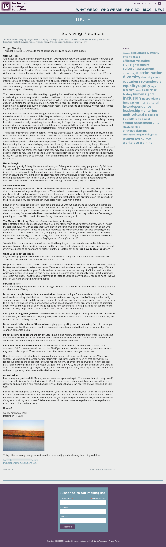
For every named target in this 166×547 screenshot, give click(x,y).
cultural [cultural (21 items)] (145, 65)
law (71, 39)
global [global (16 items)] (145, 89)
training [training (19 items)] (147, 134)
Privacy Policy (114, 541)
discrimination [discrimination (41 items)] (149, 72)
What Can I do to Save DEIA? (102, 469)
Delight (30, 39)
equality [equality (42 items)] (130, 85)
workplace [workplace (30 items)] (142, 138)
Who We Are (111, 9)
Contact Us (149, 3)
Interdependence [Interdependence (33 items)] (137, 106)
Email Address (66, 498)
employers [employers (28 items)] (153, 81)
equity (45, 39)
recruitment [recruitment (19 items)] (142, 119)
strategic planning (57, 42)
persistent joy (103, 39)
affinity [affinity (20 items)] (154, 53)
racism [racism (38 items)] (128, 118)
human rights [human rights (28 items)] (143, 94)
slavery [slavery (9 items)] (156, 123)
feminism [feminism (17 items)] (128, 89)
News (159, 9)
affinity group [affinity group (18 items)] (131, 56)
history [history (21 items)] (128, 94)
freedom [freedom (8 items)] (138, 90)
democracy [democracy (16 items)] (129, 73)
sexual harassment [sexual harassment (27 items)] (137, 123)
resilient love (18, 42)
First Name (64, 507)
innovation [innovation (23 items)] (131, 102)
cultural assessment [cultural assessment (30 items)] (139, 68)
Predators (7, 42)
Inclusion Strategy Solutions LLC (20, 462)
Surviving (77, 42)
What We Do (87, 9)
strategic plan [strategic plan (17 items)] (131, 127)
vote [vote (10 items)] (155, 135)
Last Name (64, 516)
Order (81, 39)
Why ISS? (132, 9)
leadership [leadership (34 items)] (131, 110)
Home (137, 3)
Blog (147, 9)
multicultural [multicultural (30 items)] (133, 114)
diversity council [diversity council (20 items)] (151, 77)
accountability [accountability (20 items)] (140, 53)
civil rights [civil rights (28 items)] (131, 65)
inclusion (65, 39)
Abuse (8, 39)
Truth (84, 42)
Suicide (69, 42)
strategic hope (42, 42)
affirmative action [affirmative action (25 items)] (136, 61)
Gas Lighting (54, 39)
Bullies (15, 39)
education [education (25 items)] (130, 81)
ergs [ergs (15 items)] (153, 86)
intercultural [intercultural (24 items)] (149, 102)
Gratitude (8, 469)
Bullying (22, 39)
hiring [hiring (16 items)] (153, 89)
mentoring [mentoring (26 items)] (149, 110)
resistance (29, 42)
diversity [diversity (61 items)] (131, 77)
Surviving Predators (83, 33)
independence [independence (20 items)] (150, 98)
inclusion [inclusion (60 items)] (132, 98)
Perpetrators (90, 39)
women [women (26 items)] (128, 138)
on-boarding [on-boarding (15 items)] (151, 114)
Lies (76, 39)
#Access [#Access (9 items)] (126, 53)
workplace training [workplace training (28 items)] (137, 142)
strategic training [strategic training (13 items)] (132, 134)
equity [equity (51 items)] (144, 85)
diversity (38, 39)
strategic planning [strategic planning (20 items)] (135, 130)
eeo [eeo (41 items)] (141, 81)
